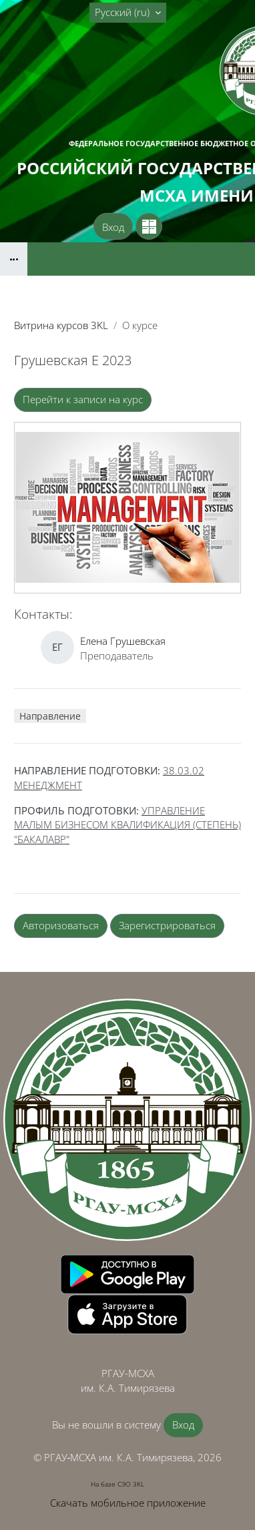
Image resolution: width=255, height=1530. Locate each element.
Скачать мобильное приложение (128, 1502)
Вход (113, 227)
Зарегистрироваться (167, 925)
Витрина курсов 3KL (61, 325)
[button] (127, 13)
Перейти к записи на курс (83, 399)
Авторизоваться (61, 925)
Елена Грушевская (123, 641)
